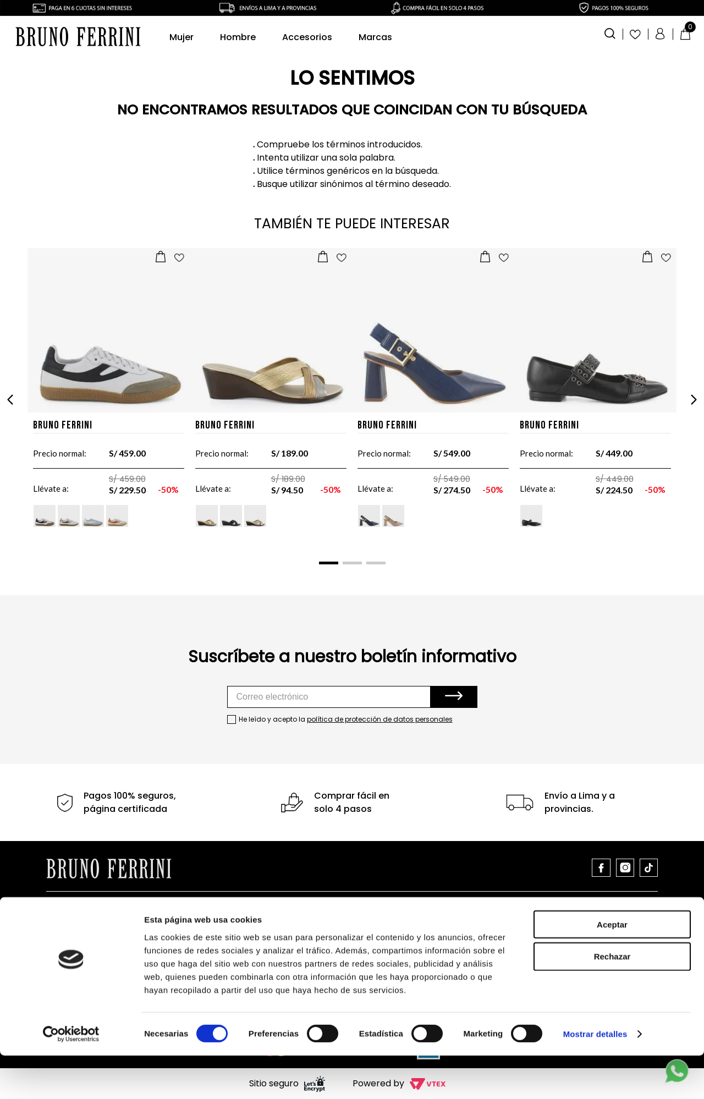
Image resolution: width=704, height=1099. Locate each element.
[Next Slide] (693, 399)
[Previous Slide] (10, 399)
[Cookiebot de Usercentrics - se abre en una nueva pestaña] (71, 1077)
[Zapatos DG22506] (595, 399)
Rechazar (612, 999)
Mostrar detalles (595, 1077)
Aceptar (612, 967)
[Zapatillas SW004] (109, 399)
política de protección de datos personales (380, 719)
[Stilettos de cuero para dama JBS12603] (433, 399)
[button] (610, 32)
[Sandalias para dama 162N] (271, 399)
